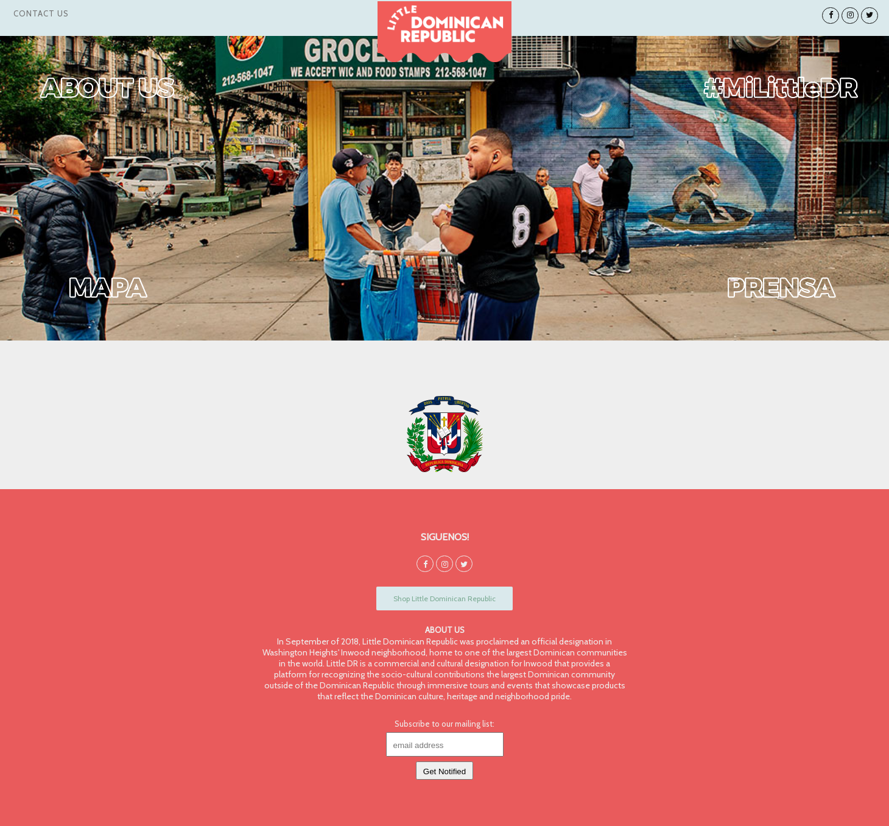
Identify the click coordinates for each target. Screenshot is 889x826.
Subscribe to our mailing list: (444, 724)
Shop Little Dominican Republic (444, 598)
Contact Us (41, 13)
